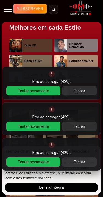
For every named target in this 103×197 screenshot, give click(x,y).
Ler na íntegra (51, 187)
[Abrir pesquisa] (53, 9)
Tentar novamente (33, 91)
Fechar (79, 91)
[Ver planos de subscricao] (30, 9)
